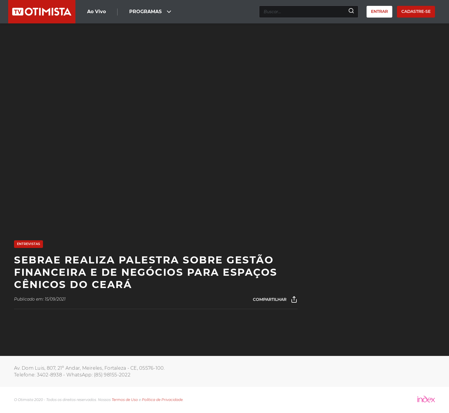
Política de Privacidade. (163, 399)
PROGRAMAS (150, 11)
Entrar (379, 11)
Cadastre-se (416, 11)
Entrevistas (28, 244)
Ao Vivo (96, 11)
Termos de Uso (125, 399)
